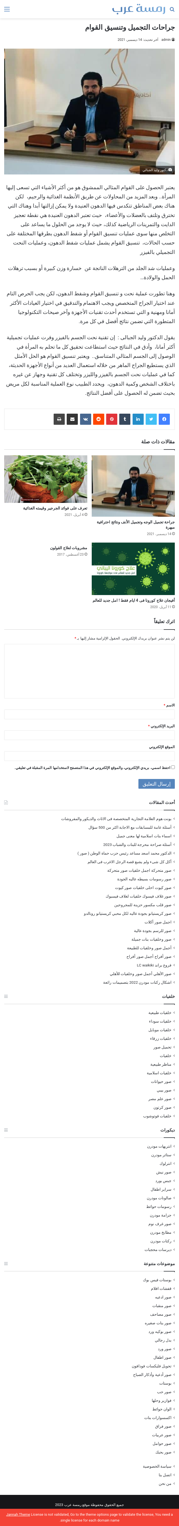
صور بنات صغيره (158, 1323)
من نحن (165, 1483)
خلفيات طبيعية (159, 1012)
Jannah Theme (18, 1514)
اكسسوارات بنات (157, 1417)
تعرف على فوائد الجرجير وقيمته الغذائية (55, 508)
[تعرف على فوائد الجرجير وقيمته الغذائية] (45, 479)
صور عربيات (161, 1435)
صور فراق (163, 1426)
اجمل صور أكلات (158, 922)
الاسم (169, 705)
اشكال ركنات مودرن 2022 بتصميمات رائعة (137, 982)
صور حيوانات (161, 1081)
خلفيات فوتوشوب (157, 1116)
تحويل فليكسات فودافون (151, 1366)
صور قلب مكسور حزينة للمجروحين (142, 905)
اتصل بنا (165, 1475)
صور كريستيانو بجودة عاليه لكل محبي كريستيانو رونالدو (127, 913)
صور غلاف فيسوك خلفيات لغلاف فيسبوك (138, 896)
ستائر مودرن (161, 1155)
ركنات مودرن (160, 1241)
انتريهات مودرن (159, 1146)
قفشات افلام (161, 1288)
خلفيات (165, 1055)
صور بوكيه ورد (159, 1331)
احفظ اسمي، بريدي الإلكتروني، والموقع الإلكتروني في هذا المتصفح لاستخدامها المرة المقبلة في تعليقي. (92, 768)
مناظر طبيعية (160, 1064)
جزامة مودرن (160, 1215)
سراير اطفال (161, 1189)
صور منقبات (161, 1305)
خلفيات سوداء (160, 1021)
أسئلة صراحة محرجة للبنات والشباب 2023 (137, 844)
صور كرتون (162, 1107)
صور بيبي (164, 1090)
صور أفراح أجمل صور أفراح (148, 956)
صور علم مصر (159, 1099)
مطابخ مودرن (160, 1232)
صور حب (164, 1392)
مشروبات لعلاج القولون (68, 548)
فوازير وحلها (161, 1400)
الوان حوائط (161, 1409)
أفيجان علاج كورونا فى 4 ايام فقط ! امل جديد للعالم (134, 600)
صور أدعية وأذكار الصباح (152, 1374)
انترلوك (165, 1163)
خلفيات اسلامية (159, 1073)
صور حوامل (162, 1443)
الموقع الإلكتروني (162, 747)
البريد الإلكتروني (161, 726)
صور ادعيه (163, 1297)
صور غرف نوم (159, 1224)
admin (166, 40)
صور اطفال (162, 1357)
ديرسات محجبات (158, 1249)
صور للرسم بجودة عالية (152, 930)
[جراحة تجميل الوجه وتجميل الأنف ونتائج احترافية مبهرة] (133, 485)
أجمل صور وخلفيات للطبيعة (149, 948)
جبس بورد (163, 1180)
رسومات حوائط (158, 1206)
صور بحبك (163, 1452)
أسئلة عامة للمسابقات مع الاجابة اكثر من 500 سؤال (129, 827)
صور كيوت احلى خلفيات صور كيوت (143, 887)
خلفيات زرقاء (160, 1038)
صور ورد (164, 1349)
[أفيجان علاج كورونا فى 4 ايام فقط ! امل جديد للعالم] (133, 569)
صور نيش (163, 1172)
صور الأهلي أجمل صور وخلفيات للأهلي (140, 973)
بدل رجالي (163, 1340)
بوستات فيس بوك (157, 1280)
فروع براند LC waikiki (154, 965)
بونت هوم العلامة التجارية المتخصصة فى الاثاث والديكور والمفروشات (116, 818)
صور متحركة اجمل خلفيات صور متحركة (139, 870)
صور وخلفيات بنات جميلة (151, 939)
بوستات (165, 1383)
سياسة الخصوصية (157, 1466)
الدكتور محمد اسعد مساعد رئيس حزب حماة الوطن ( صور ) (124, 853)
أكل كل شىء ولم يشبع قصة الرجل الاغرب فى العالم (129, 862)
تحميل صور (162, 1047)
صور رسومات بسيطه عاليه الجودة (144, 879)
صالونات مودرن (159, 1198)
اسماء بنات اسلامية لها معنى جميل (143, 836)
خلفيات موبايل (159, 1030)
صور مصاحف (160, 1314)
